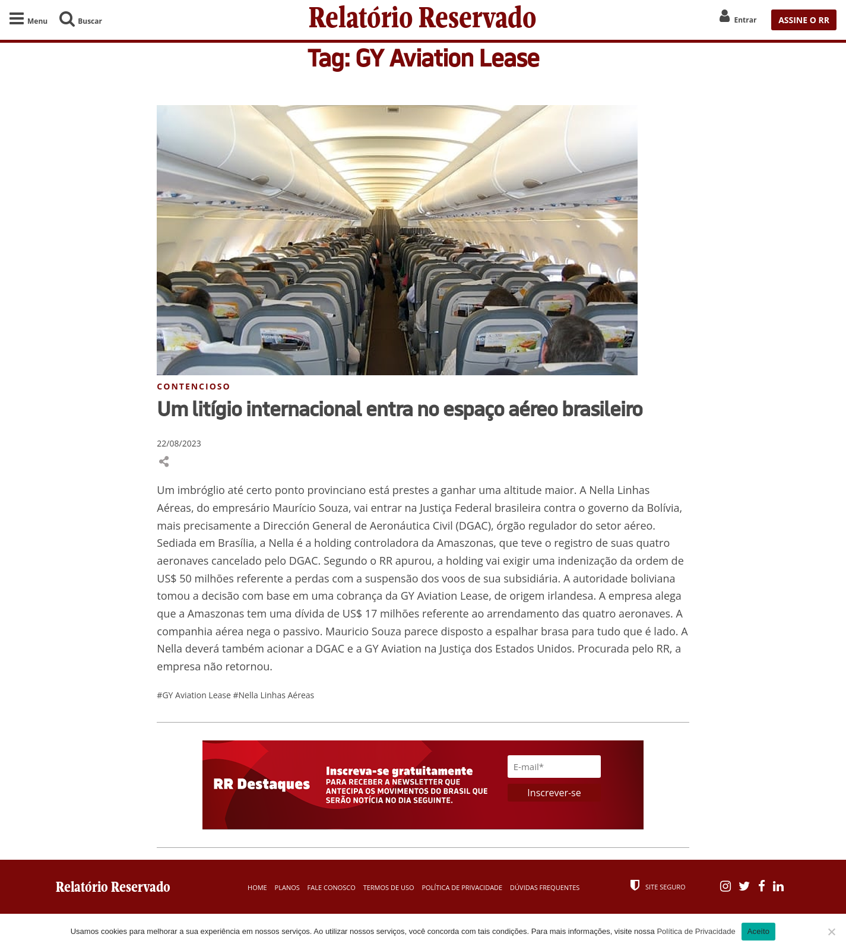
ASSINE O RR (803, 20)
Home (257, 887)
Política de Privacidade (462, 887)
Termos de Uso (388, 887)
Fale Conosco (332, 887)
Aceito (758, 931)
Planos (287, 887)
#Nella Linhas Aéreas (273, 695)
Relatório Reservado (423, 20)
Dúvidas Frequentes (544, 887)
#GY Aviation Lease (195, 695)
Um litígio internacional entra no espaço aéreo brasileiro (399, 408)
